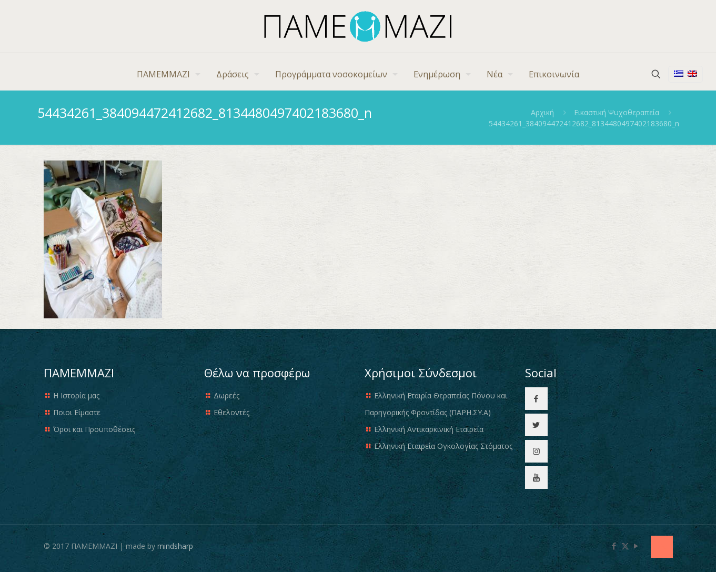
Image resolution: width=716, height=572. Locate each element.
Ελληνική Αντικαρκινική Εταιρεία (428, 429)
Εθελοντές (231, 412)
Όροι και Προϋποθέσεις (94, 429)
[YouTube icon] (636, 545)
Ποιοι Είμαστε (76, 412)
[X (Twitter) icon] (625, 545)
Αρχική (542, 112)
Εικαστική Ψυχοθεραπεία (616, 112)
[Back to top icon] (662, 547)
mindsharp (175, 546)
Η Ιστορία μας (76, 395)
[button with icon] (536, 398)
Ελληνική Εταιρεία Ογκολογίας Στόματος (443, 446)
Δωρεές (226, 395)
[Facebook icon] (614, 545)
